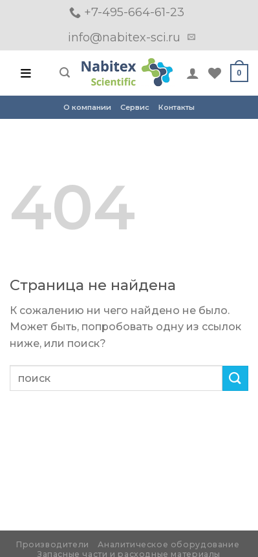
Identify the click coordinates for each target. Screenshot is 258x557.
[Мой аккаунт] (192, 73)
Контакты (176, 107)
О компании (87, 107)
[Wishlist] (214, 73)
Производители (52, 544)
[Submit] (235, 378)
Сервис (134, 107)
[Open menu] (26, 73)
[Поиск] (64, 72)
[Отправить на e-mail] (191, 37)
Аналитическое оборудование (168, 544)
